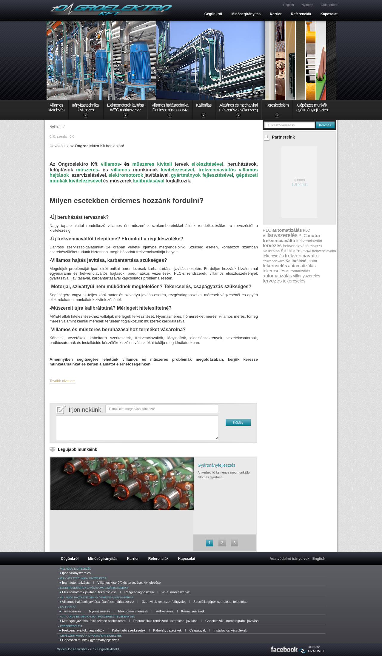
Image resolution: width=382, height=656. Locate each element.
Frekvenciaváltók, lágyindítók (83, 630)
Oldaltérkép (329, 5)
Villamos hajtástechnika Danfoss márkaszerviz (96, 597)
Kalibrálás (203, 105)
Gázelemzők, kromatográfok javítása (232, 621)
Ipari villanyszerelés (76, 573)
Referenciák (301, 14)
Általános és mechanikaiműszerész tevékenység (238, 107)
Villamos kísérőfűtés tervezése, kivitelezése (129, 582)
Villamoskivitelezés (56, 107)
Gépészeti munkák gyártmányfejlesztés (91, 635)
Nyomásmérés (99, 611)
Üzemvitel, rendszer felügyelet (164, 601)
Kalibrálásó (296, 261)
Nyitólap (307, 5)
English (288, 5)
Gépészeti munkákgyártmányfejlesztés (312, 107)
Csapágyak (198, 630)
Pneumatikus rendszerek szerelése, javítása (165, 621)
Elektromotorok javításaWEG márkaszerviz (125, 107)
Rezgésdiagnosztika (139, 592)
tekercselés (273, 256)
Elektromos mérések (133, 611)
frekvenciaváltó (279, 240)
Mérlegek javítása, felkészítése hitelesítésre (94, 621)
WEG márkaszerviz (175, 592)
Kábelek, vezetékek (167, 630)
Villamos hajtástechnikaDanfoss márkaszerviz (170, 107)
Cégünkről (213, 14)
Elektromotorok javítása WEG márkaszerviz (94, 587)
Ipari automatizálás (76, 582)
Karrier (275, 14)
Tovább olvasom (63, 381)
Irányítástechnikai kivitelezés (83, 578)
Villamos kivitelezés (75, 568)
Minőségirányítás (246, 14)
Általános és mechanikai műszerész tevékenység (97, 616)
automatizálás (287, 230)
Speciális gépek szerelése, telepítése (220, 601)
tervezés (272, 245)
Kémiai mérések (193, 611)
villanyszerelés (280, 235)
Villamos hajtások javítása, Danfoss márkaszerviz (98, 601)
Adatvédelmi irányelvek (289, 559)
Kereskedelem (277, 105)
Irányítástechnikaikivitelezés (85, 107)
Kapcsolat (329, 14)
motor (314, 235)
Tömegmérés (71, 611)
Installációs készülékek (230, 630)
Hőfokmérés (164, 611)
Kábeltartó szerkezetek (128, 630)
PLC (267, 230)
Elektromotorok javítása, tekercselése (89, 592)
